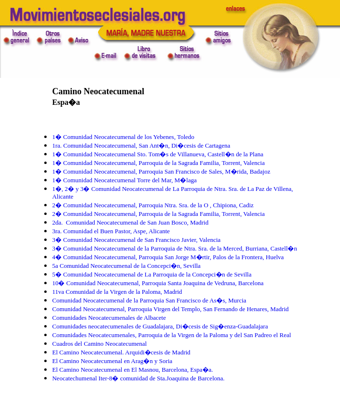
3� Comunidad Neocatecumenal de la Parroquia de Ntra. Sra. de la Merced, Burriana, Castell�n (174, 248)
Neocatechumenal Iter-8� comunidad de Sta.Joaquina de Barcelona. (138, 378)
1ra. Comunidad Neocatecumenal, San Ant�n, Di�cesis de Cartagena (141, 145)
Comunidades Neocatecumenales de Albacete (108, 317)
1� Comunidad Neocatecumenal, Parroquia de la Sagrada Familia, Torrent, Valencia (158, 162)
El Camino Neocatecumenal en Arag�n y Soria (112, 361)
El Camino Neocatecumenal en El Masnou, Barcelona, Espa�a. (132, 369)
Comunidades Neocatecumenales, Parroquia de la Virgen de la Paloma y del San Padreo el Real (171, 335)
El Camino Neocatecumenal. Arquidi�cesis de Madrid (121, 352)
